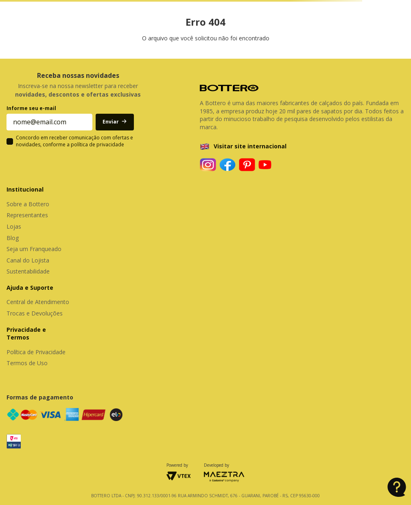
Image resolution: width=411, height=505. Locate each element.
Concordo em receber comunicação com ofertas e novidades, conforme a (74, 141)
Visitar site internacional (250, 146)
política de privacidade (97, 144)
